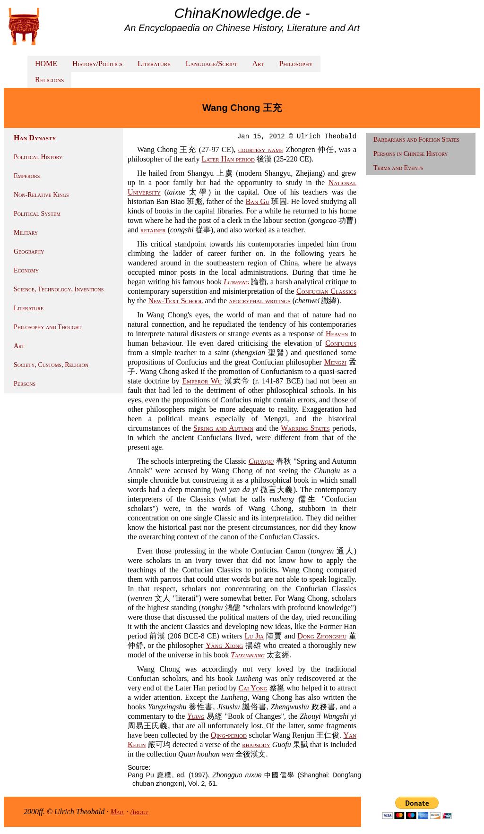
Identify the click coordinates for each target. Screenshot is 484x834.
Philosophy (295, 64)
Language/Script (211, 64)
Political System (37, 213)
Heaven (337, 334)
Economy (26, 270)
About (139, 812)
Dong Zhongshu (321, 636)
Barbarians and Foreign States (416, 139)
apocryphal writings (260, 301)
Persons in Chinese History (410, 153)
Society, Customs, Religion (51, 364)
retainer (153, 230)
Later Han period (227, 159)
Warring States (305, 428)
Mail (117, 812)
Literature (154, 64)
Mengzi (335, 362)
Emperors (27, 175)
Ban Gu (257, 201)
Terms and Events (398, 167)
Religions (49, 80)
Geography (29, 251)
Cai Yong (253, 688)
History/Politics (97, 64)
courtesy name (260, 149)
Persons (24, 383)
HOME (46, 64)
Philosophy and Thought (48, 327)
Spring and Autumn (223, 428)
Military (26, 232)
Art (258, 64)
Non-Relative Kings (41, 194)
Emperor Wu (202, 381)
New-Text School (175, 301)
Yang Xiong (224, 645)
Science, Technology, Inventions (59, 289)
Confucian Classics (326, 291)
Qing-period (229, 735)
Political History (38, 157)
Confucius (340, 343)
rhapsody (256, 744)
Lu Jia (254, 636)
